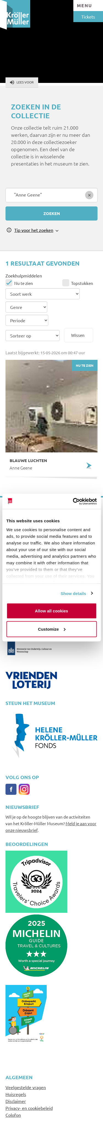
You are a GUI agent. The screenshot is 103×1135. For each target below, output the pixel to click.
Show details (73, 593)
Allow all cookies (51, 611)
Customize (51, 629)
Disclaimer (15, 1101)
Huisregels (15, 1094)
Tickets (88, 16)
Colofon (13, 1115)
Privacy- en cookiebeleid (29, 1108)
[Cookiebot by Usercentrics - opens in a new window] (73, 501)
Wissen (78, 335)
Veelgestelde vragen (25, 1087)
